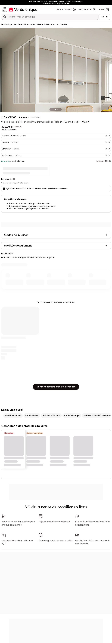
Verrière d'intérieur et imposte (48, 24)
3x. (11, 179)
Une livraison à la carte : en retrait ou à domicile (92, 542)
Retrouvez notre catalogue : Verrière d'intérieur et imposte (27, 257)
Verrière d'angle (71, 415)
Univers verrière (29, 24)
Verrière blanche (13, 415)
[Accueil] (2, 24)
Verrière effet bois (51, 415)
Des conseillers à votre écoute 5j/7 (17, 542)
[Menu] (4, 8)
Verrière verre (31, 415)
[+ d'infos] (110, 161)
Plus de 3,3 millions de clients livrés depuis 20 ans (92, 523)
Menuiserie (18, 24)
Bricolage (8, 24)
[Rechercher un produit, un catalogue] (5, 17)
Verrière (64, 24)
